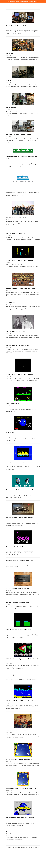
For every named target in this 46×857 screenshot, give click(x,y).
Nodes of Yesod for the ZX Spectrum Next (17, 588)
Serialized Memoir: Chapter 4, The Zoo (16, 25)
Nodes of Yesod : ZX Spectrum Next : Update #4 (19, 260)
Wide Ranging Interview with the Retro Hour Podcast (20, 288)
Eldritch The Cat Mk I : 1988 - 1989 (15, 331)
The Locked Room (11, 107)
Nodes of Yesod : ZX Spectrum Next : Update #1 (19, 517)
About (34, 7)
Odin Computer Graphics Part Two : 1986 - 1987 (19, 560)
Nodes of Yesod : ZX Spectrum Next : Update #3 (19, 374)
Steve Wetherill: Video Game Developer (17, 7)
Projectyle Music (10, 302)
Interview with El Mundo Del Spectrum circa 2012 (19, 701)
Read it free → (36, 1)
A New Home (9, 53)
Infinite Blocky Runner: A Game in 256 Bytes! (18, 629)
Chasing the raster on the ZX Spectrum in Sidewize (20, 462)
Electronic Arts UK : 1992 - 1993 (15, 188)
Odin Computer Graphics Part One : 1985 (17, 602)
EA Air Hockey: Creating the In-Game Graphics (19, 759)
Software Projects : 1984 (13, 675)
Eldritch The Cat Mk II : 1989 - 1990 (15, 233)
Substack (38, 7)
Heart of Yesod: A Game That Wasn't (16, 730)
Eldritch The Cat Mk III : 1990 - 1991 (16, 217)
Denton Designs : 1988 (12, 403)
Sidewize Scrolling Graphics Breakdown (17, 547)
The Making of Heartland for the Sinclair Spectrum (20, 817)
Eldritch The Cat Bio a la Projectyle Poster (18, 345)
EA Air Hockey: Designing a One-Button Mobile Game (21, 788)
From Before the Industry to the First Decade (18, 134)
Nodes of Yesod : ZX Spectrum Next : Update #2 (19, 489)
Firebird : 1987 (10, 432)
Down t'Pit (9, 80)
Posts (31, 7)
